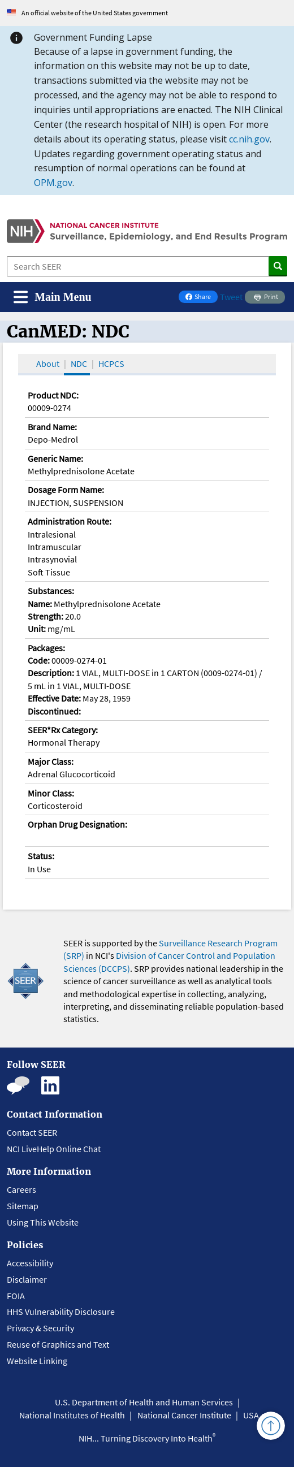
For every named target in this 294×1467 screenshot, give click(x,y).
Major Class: (51, 761)
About (47, 363)
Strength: (45, 616)
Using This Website (43, 1222)
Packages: (46, 648)
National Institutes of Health (72, 1415)
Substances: (51, 590)
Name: (40, 603)
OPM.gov (53, 182)
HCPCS (111, 363)
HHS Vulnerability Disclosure (61, 1311)
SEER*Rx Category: (63, 729)
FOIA (16, 1295)
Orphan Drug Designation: (77, 824)
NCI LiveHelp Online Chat (54, 1148)
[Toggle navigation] (52, 297)
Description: (51, 672)
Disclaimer (27, 1279)
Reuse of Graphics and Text (58, 1344)
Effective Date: (54, 698)
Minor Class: (51, 793)
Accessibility (30, 1263)
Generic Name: (55, 458)
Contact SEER (32, 1132)
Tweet (231, 296)
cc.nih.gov (249, 139)
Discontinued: (54, 711)
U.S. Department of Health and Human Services (144, 1402)
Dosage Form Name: (66, 489)
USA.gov (259, 1415)
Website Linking (37, 1360)
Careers (21, 1189)
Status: (41, 856)
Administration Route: (69, 521)
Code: (39, 660)
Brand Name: (52, 426)
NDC (79, 363)
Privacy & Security (40, 1328)
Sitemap (22, 1205)
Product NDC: (53, 395)
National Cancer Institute (184, 1415)
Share (201, 297)
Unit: (37, 628)
